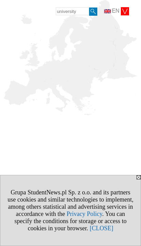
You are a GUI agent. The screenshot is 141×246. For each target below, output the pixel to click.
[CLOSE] (101, 228)
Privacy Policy (84, 213)
